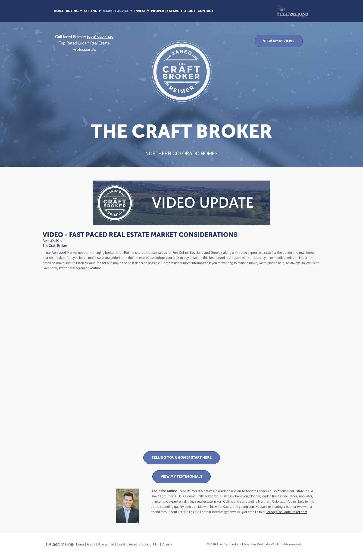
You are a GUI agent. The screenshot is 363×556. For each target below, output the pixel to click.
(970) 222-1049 (100, 37)
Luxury (132, 544)
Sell (112, 544)
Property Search (166, 11)
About (189, 11)
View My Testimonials (181, 476)
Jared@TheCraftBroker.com (286, 512)
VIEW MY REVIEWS (278, 41)
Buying (102, 544)
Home (59, 11)
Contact (205, 11)
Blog (156, 544)
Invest (121, 544)
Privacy (167, 544)
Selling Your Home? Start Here (182, 457)
